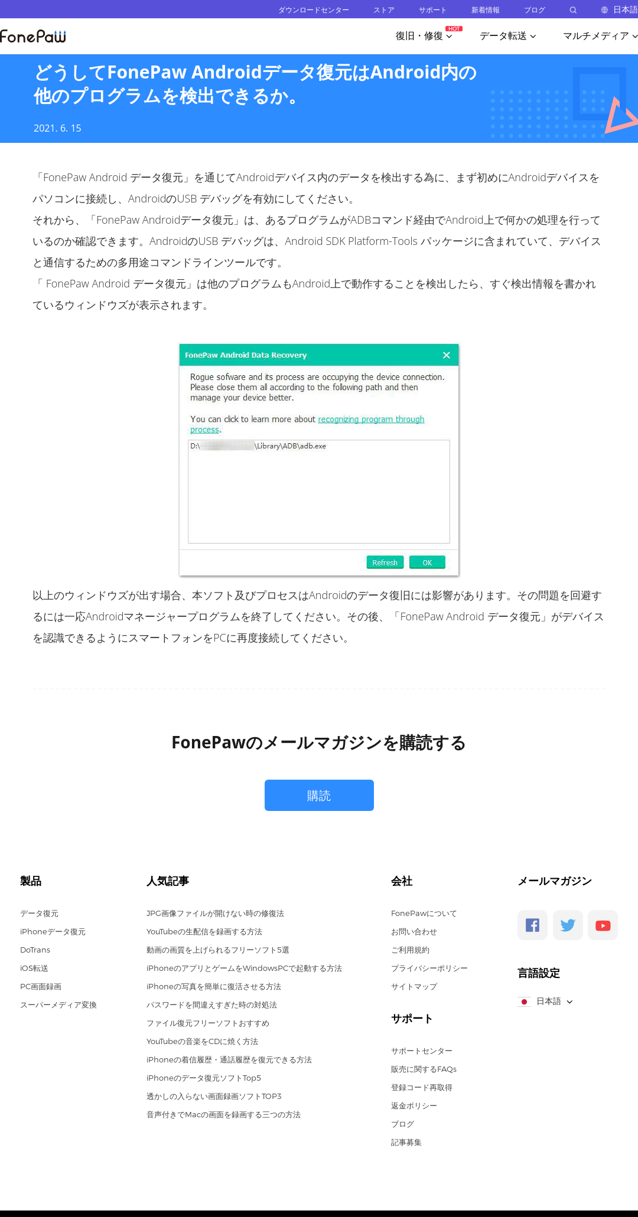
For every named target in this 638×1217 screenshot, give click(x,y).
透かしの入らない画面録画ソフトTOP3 (214, 1096)
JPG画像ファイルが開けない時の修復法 (215, 913)
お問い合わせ (414, 931)
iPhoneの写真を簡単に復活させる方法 (214, 986)
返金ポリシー (414, 1105)
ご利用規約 (410, 949)
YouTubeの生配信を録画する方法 (204, 931)
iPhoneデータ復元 (53, 931)
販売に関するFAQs (424, 1069)
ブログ (534, 9)
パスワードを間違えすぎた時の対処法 (212, 1004)
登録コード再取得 (422, 1087)
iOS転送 (34, 968)
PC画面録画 (40, 986)
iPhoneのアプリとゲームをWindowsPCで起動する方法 (244, 968)
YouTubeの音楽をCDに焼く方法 (202, 1041)
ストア (384, 9)
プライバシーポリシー (429, 968)
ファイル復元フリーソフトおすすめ (208, 1023)
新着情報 (485, 9)
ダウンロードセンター (313, 9)
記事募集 (406, 1142)
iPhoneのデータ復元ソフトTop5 (204, 1077)
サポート (433, 9)
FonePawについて (424, 913)
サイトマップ (414, 986)
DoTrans (35, 949)
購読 (319, 795)
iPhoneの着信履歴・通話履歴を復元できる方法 (229, 1059)
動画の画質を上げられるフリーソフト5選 (218, 949)
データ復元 (39, 913)
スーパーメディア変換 (58, 1004)
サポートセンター (422, 1050)
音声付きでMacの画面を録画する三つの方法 (224, 1114)
